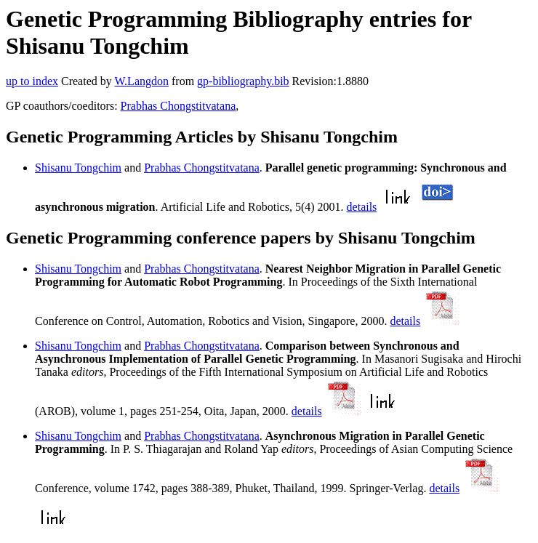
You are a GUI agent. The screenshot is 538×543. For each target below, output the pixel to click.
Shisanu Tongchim (78, 167)
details (362, 207)
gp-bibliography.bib (243, 81)
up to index (32, 81)
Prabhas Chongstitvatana (178, 106)
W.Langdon (141, 81)
